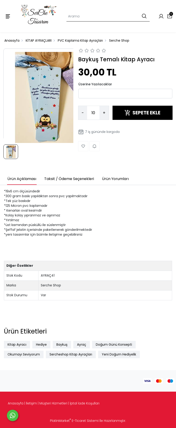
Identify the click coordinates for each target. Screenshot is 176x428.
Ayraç (81, 344)
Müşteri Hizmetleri (53, 403)
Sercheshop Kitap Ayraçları (71, 354)
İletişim (31, 403)
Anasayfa (15, 403)
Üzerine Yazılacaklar (95, 84)
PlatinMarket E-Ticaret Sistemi (74, 420)
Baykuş (61, 344)
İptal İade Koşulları (84, 403)
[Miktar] (93, 113)
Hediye (41, 344)
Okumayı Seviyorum (24, 354)
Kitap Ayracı (17, 344)
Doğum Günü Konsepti (114, 344)
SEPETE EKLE (142, 112)
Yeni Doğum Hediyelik (119, 354)
